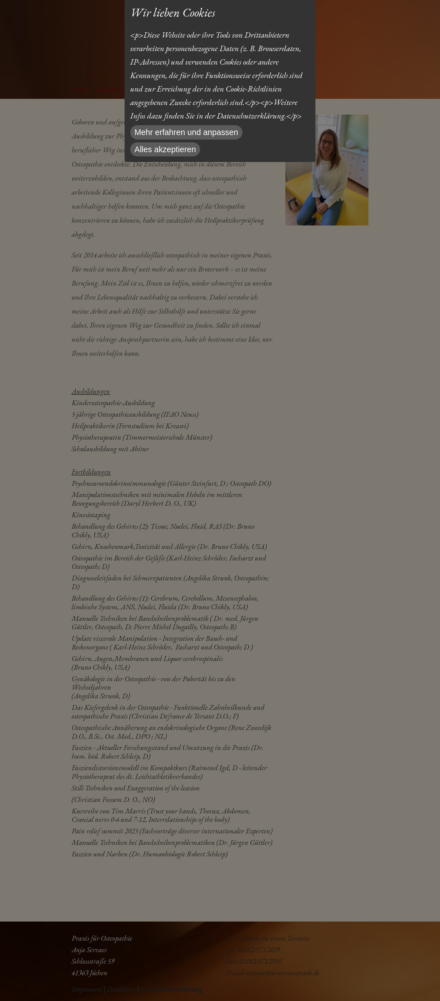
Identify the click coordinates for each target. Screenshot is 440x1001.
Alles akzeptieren (165, 149)
